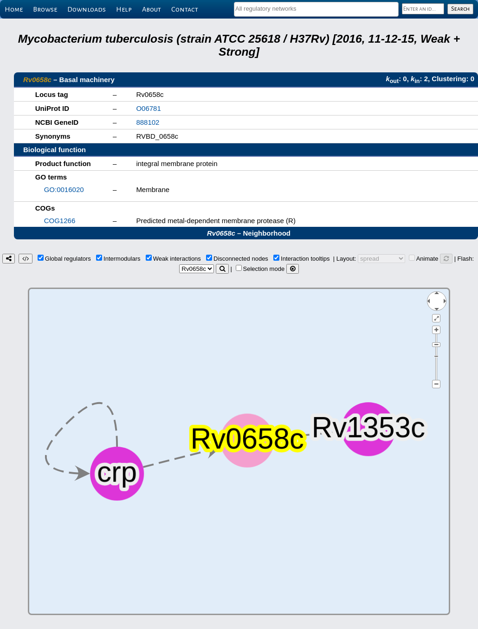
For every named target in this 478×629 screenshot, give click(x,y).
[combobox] (316, 9)
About (151, 9)
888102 (147, 122)
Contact (184, 9)
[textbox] (316, 9)
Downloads (86, 9)
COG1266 (60, 221)
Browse (45, 9)
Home (14, 9)
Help (124, 9)
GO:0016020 (64, 189)
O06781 (148, 108)
